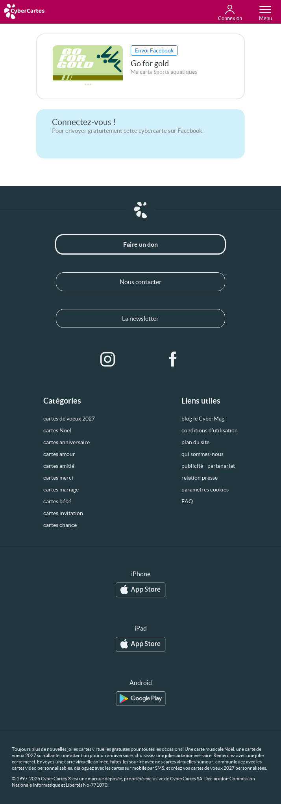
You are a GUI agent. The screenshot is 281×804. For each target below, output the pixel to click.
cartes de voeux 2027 (69, 418)
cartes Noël (57, 430)
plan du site (195, 442)
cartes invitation (63, 513)
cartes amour (59, 454)
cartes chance (60, 525)
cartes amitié (58, 466)
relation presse (199, 478)
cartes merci (58, 478)
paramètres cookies (205, 489)
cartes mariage (61, 489)
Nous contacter (140, 281)
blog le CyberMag (202, 418)
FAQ (187, 501)
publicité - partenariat (208, 466)
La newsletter (140, 318)
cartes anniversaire (66, 442)
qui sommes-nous (202, 454)
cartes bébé (57, 501)
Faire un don (140, 244)
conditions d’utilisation (209, 430)
